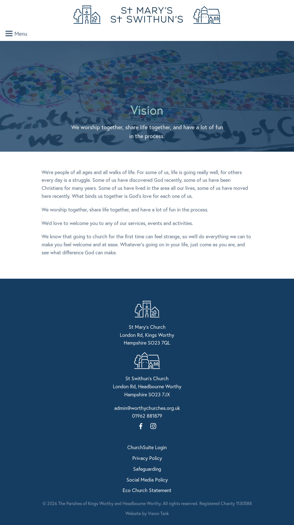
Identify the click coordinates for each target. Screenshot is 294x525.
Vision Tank (158, 513)
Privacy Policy (147, 458)
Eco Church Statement (147, 490)
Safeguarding (147, 468)
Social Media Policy (147, 479)
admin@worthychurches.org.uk (147, 408)
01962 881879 (147, 415)
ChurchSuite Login (147, 447)
